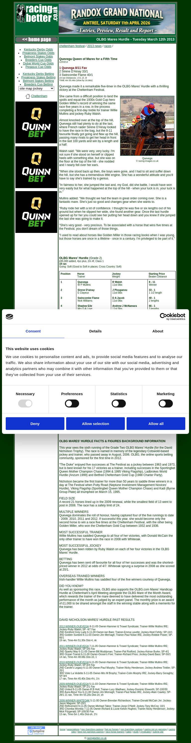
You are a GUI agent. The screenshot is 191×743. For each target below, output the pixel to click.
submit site (158, 732)
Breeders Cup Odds (38, 60)
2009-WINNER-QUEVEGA (74, 684)
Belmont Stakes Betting (38, 81)
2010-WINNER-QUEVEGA (74, 662)
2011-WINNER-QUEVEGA (74, 646)
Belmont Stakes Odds (38, 56)
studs (136, 732)
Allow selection (95, 423)
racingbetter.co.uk (97, 738)
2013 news (94, 46)
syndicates (145, 732)
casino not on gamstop (155, 729)
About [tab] (157, 331)
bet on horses (112, 729)
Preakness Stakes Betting (38, 77)
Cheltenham (39, 96)
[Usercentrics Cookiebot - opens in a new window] (163, 316)
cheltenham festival (72, 46)
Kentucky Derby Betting (38, 74)
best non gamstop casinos (91, 732)
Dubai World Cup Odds (38, 63)
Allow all (156, 423)
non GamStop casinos (92, 729)
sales (128, 732)
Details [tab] (95, 331)
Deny (35, 423)
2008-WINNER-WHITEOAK (74, 700)
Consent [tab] (33, 331)
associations (73, 729)
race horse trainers (115, 732)
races (107, 46)
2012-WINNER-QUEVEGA (74, 626)
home (62, 729)
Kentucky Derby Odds (38, 49)
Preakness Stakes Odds (38, 53)
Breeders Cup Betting (38, 84)
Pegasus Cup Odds (38, 67)
